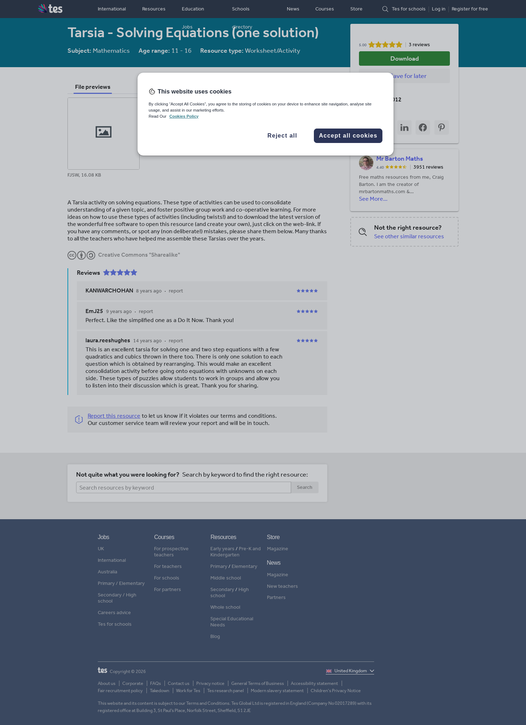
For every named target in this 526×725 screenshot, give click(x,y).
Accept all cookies (348, 136)
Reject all (282, 136)
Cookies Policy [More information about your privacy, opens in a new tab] (183, 116)
